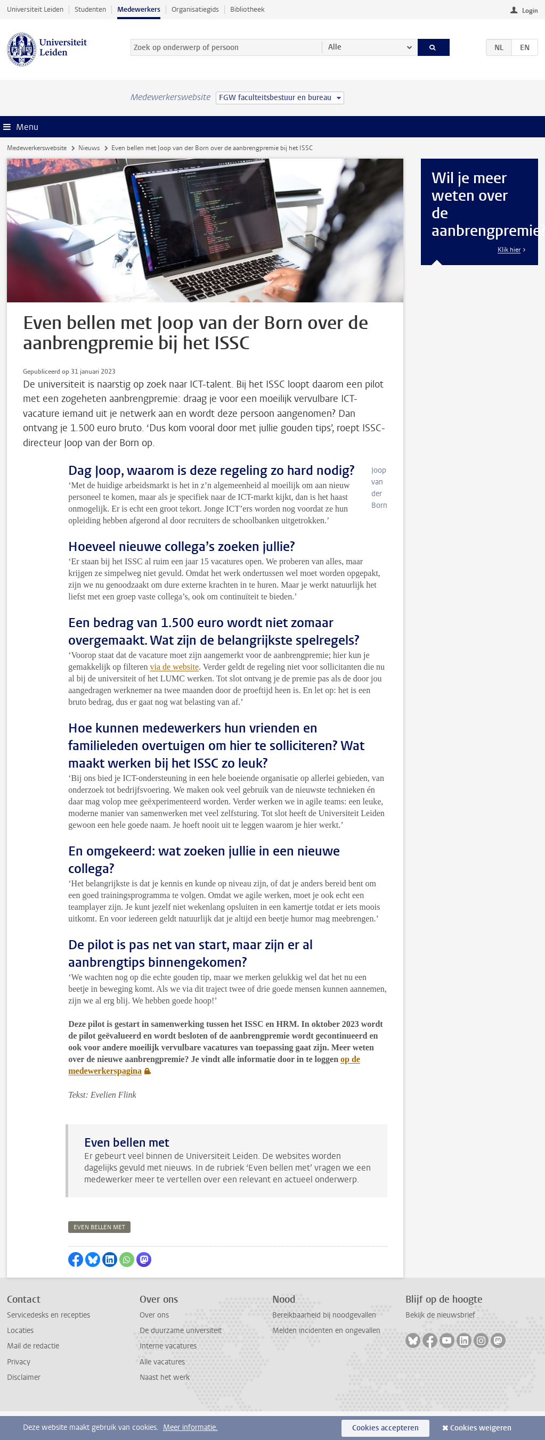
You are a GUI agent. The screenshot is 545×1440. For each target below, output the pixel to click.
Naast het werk (165, 1377)
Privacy (18, 1362)
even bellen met (99, 1227)
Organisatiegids (195, 9)
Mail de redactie (33, 1346)
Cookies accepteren (385, 1428)
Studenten (90, 9)
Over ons (154, 1315)
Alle (334, 47)
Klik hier (509, 249)
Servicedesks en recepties (48, 1315)
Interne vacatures (168, 1346)
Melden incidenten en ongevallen (326, 1331)
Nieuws (89, 148)
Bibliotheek (247, 9)
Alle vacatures (162, 1362)
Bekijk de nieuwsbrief (440, 1315)
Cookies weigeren (480, 1428)
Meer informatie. (190, 1427)
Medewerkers (138, 9)
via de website (174, 666)
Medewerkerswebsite (37, 148)
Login (530, 10)
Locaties (20, 1331)
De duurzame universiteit (181, 1331)
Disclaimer (23, 1377)
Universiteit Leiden (35, 9)
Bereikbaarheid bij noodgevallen (324, 1315)
